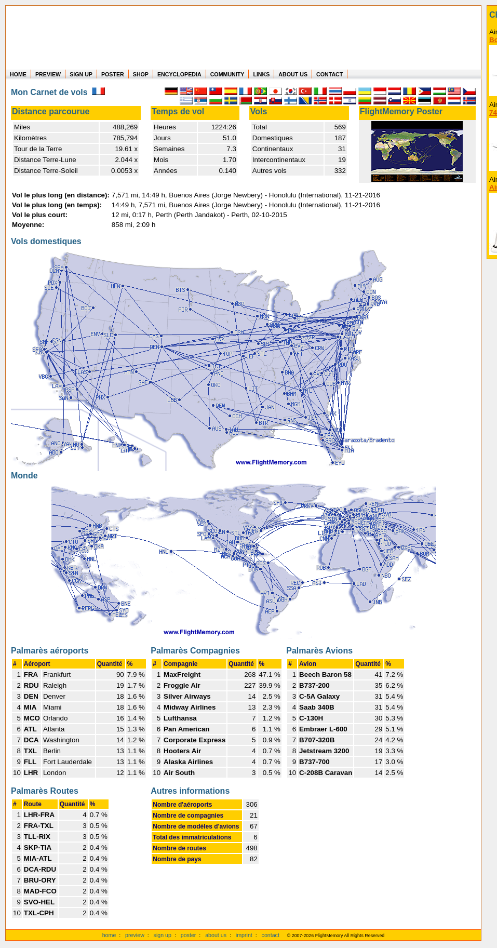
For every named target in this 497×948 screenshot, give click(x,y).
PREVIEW (48, 74)
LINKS (261, 74)
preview (134, 935)
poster (188, 935)
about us (215, 935)
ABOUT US (292, 74)
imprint (244, 935)
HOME (18, 74)
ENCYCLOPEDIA (179, 74)
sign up (162, 935)
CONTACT (329, 74)
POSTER (112, 74)
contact (270, 935)
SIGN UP (81, 74)
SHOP (141, 74)
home (109, 935)
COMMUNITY (227, 74)
